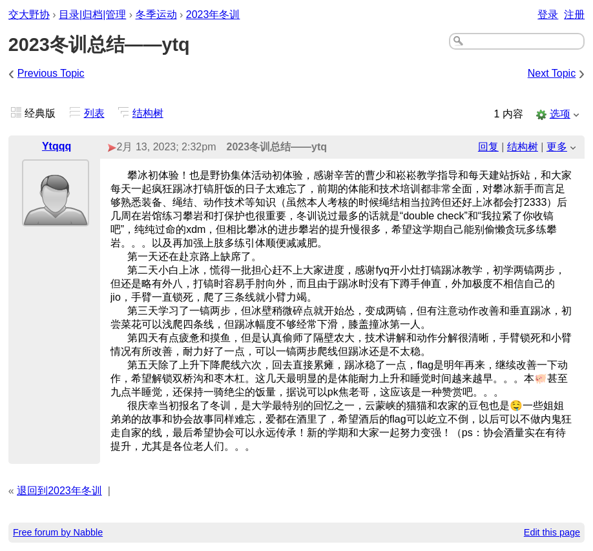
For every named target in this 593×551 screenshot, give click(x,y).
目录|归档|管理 (92, 14)
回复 (488, 146)
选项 (560, 113)
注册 (574, 14)
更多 (556, 146)
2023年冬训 (213, 14)
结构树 (147, 113)
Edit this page (552, 532)
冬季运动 (156, 14)
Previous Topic (51, 73)
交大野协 (29, 14)
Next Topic (552, 73)
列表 (94, 113)
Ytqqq (56, 146)
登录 (547, 14)
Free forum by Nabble (58, 532)
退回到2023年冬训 (59, 490)
